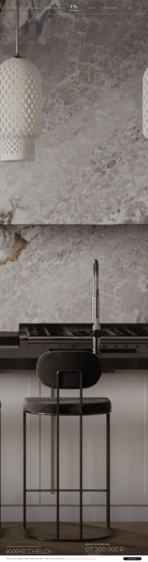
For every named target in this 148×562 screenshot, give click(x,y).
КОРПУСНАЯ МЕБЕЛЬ (32, 8)
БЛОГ (130, 8)
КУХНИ (15, 8)
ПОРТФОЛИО (91, 8)
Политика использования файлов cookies (81, 559)
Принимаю (132, 559)
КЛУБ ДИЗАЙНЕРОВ (110, 8)
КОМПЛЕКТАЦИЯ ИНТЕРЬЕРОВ (54, 8)
